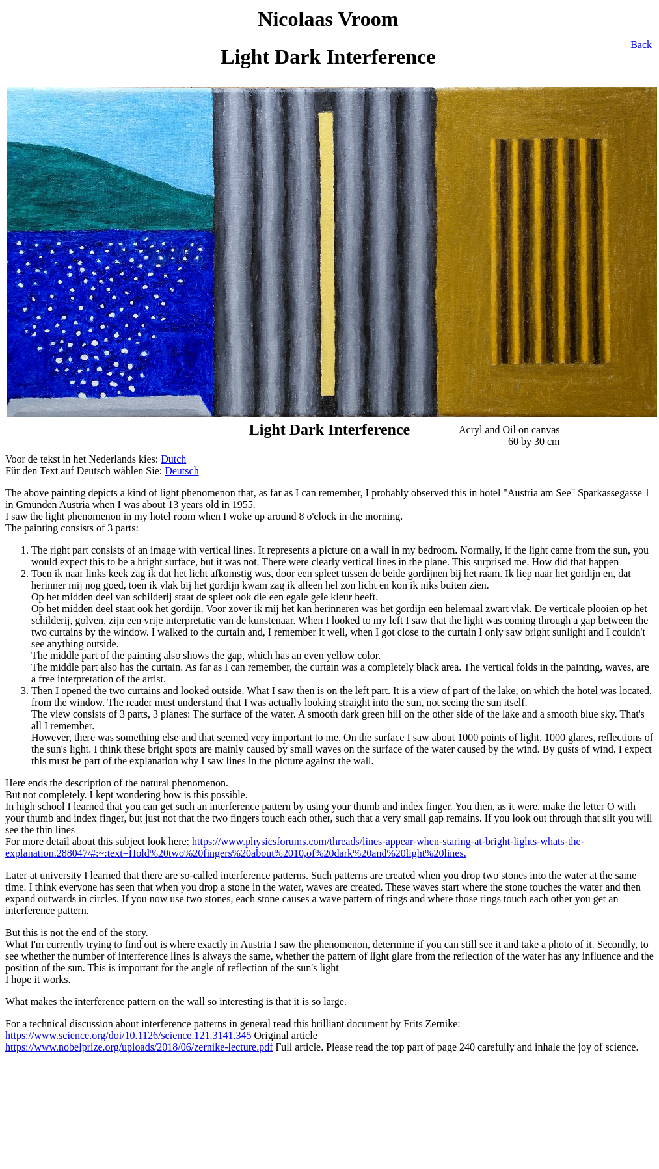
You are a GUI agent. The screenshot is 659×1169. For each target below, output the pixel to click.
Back (641, 44)
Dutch (173, 458)
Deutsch (181, 470)
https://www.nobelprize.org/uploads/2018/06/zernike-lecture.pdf (139, 1047)
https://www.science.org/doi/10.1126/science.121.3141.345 (128, 1035)
